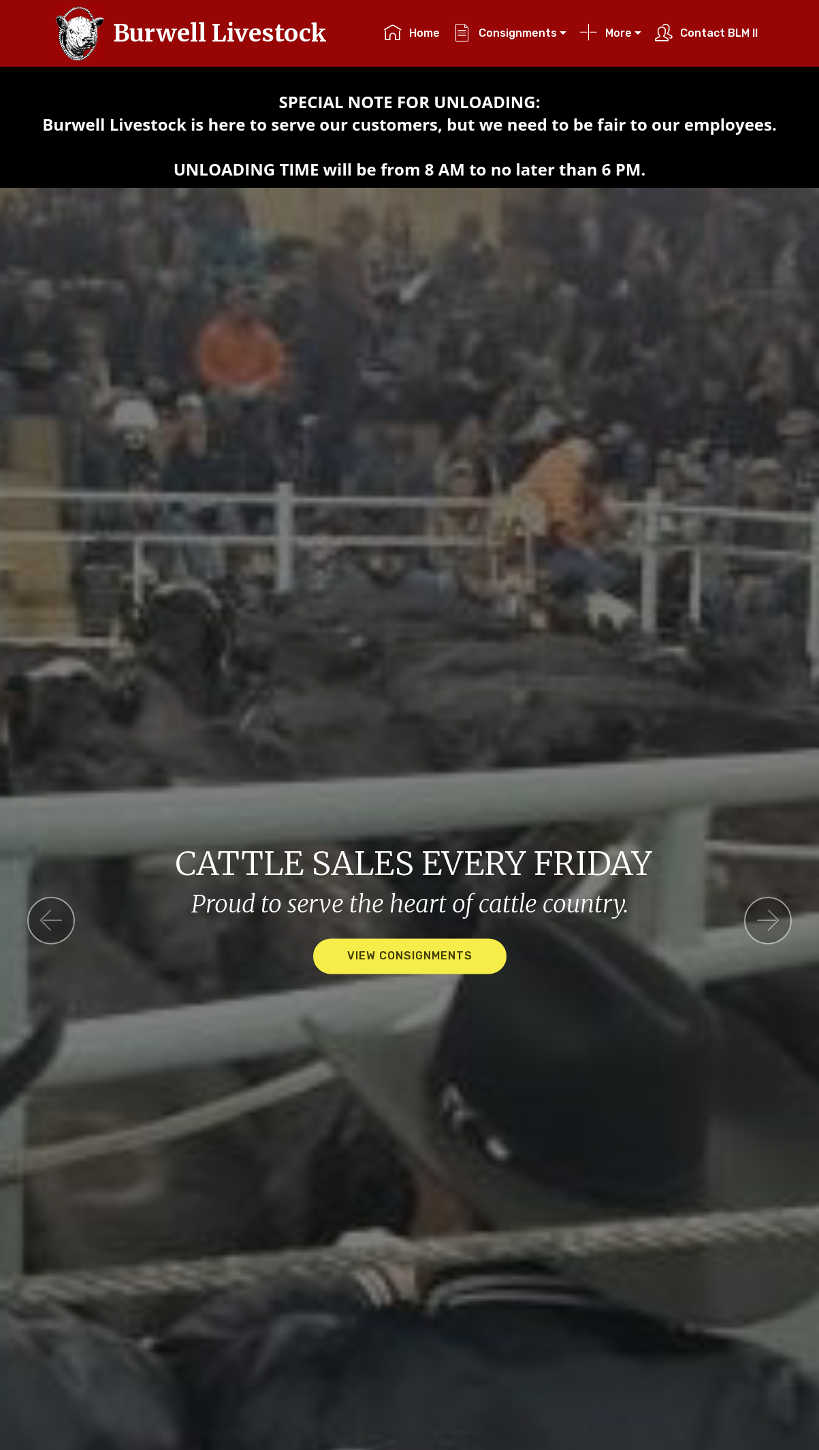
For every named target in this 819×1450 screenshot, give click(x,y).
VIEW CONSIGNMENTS (409, 956)
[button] (51, 920)
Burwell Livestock (220, 33)
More (605, 33)
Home (411, 33)
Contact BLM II (706, 33)
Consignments (504, 33)
